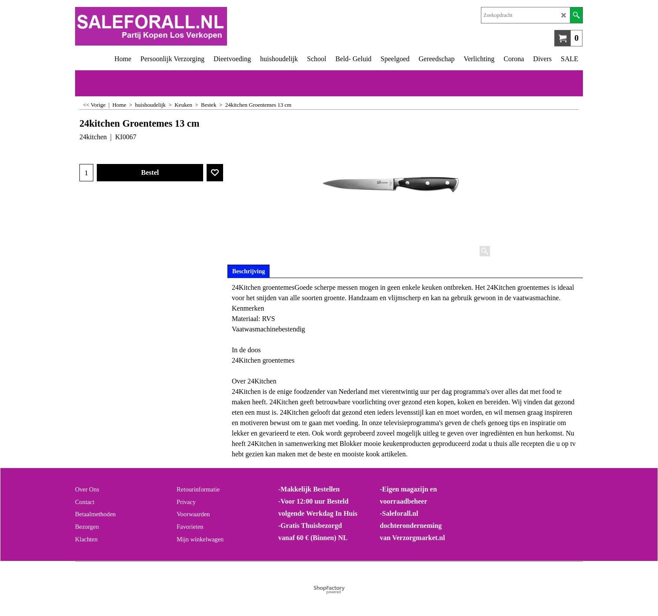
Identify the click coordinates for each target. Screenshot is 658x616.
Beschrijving (248, 271)
